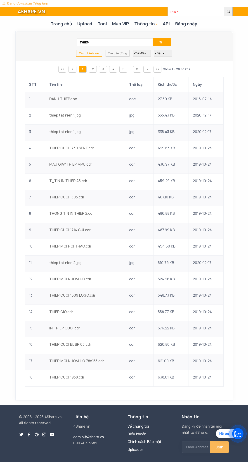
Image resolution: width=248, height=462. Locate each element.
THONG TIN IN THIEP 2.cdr (71, 213)
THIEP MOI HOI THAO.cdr (70, 246)
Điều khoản (137, 433)
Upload (84, 24)
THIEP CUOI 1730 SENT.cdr (71, 147)
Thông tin (146, 24)
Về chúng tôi (138, 426)
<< (62, 69)
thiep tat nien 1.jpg (65, 115)
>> (157, 69)
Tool (102, 24)
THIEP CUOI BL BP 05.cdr (70, 344)
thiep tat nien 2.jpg (65, 262)
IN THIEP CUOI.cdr (64, 328)
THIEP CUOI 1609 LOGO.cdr (72, 295)
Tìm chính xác (89, 53)
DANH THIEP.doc (63, 98)
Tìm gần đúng (117, 53)
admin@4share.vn (88, 436)
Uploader (135, 449)
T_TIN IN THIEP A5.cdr (68, 180)
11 (137, 69)
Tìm (162, 42)
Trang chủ (61, 24)
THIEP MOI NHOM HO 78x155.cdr (76, 360)
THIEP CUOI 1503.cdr (66, 197)
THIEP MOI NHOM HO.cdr (70, 278)
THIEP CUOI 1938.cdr (66, 377)
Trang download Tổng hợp (25, 3)
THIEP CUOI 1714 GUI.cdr (70, 229)
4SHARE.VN (31, 11)
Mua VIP (120, 24)
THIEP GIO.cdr (61, 311)
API (166, 24)
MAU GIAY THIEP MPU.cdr (70, 164)
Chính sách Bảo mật (144, 441)
